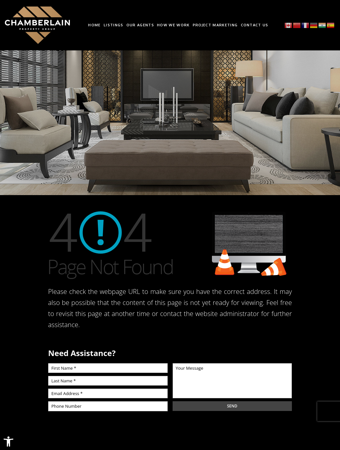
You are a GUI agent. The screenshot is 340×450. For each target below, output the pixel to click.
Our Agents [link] (140, 25)
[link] (8, 441)
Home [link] (94, 25)
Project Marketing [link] (215, 25)
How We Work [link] (173, 25)
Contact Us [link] (254, 25)
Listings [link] (114, 25)
